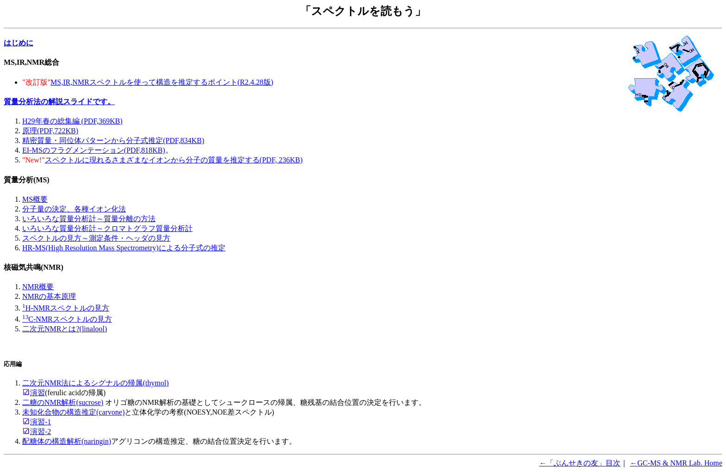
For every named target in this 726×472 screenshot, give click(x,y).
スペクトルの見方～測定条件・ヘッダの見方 (96, 238)
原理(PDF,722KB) (50, 131)
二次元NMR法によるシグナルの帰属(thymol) (95, 383)
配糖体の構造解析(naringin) (66, 441)
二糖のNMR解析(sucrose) (62, 402)
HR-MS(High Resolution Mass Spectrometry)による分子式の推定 (123, 248)
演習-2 (40, 431)
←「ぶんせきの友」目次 (579, 463)
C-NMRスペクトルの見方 (67, 319)
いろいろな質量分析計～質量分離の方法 (89, 219)
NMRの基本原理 (49, 296)
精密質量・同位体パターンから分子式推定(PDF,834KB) (113, 140)
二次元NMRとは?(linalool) (64, 329)
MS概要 (35, 199)
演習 (37, 393)
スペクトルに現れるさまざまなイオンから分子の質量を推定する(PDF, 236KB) (174, 160)
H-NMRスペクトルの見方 (65, 308)
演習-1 (40, 422)
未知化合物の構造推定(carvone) (73, 412)
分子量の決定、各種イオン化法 (74, 209)
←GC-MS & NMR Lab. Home (676, 463)
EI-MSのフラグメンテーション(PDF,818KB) (93, 150)
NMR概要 (38, 287)
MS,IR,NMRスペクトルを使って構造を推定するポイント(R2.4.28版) (161, 82)
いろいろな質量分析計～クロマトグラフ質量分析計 (107, 228)
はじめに (18, 43)
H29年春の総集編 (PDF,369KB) (72, 121)
